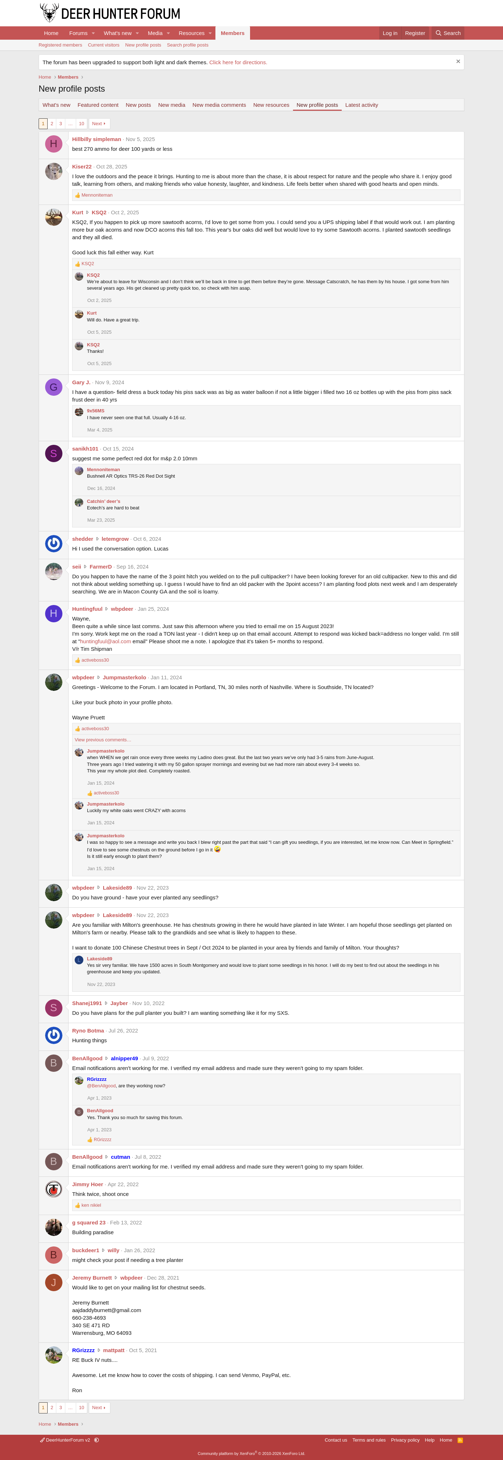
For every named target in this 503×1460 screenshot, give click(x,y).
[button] (93, 33)
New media (171, 105)
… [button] (70, 123)
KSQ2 (99, 212)
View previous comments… (103, 739)
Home (51, 33)
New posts (138, 105)
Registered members (60, 45)
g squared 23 (89, 1222)
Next (97, 123)
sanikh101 (85, 449)
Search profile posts (188, 45)
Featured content (98, 105)
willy (113, 1250)
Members (233, 33)
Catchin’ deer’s (103, 501)
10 (81, 123)
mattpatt (113, 1350)
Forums (78, 33)
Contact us (336, 1440)
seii (76, 567)
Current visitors (103, 45)
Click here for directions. (238, 62)
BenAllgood (87, 1058)
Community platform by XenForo (251, 1453)
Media (155, 33)
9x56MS (95, 410)
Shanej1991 (87, 1003)
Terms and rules (369, 1440)
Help (430, 1440)
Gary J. (81, 382)
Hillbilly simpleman (96, 139)
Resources (192, 33)
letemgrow (115, 539)
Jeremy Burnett (92, 1278)
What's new (118, 33)
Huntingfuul (87, 609)
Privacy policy (405, 1440)
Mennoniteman (103, 469)
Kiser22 (82, 166)
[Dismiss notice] (457, 62)
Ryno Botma (88, 1030)
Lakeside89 (117, 888)
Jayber (119, 1003)
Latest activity (361, 105)
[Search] (448, 33)
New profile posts (143, 45)
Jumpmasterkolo (124, 677)
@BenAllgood (101, 1085)
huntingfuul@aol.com (105, 641)
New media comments (219, 105)
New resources (271, 105)
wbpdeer (122, 609)
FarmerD (100, 567)
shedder (82, 539)
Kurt (77, 212)
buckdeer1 (85, 1250)
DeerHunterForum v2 (65, 1440)
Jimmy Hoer (87, 1184)
